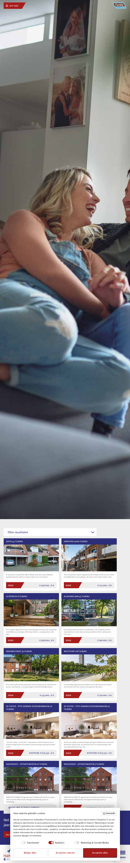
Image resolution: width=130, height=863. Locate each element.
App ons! (12, 6)
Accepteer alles (100, 853)
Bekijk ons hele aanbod (18, 753)
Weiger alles (30, 853)
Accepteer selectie (65, 853)
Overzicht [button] (109, 813)
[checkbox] (26, 843)
